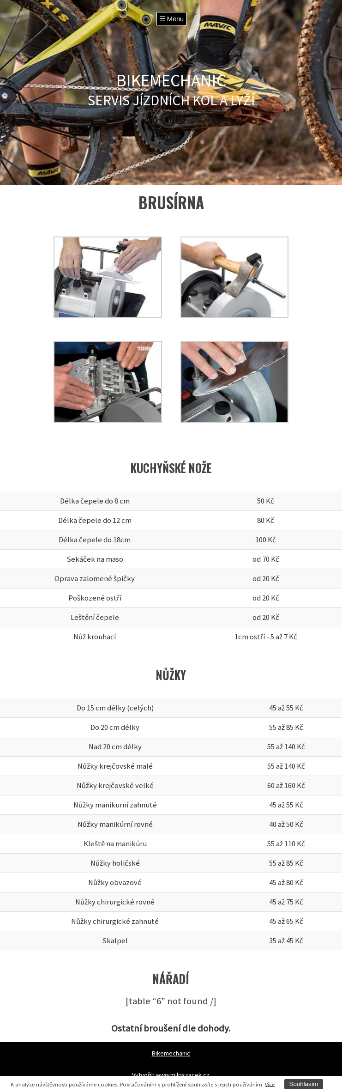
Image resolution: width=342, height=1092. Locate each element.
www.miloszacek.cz (183, 1075)
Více (270, 1083)
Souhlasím (303, 1083)
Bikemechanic (170, 1053)
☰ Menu (171, 19)
